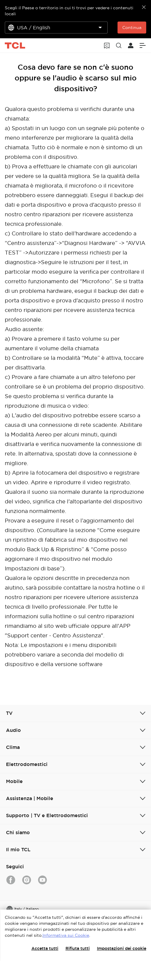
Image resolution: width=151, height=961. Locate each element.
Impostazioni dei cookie (121, 948)
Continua (131, 27)
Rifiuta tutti (77, 948)
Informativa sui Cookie (65, 935)
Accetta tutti (44, 948)
